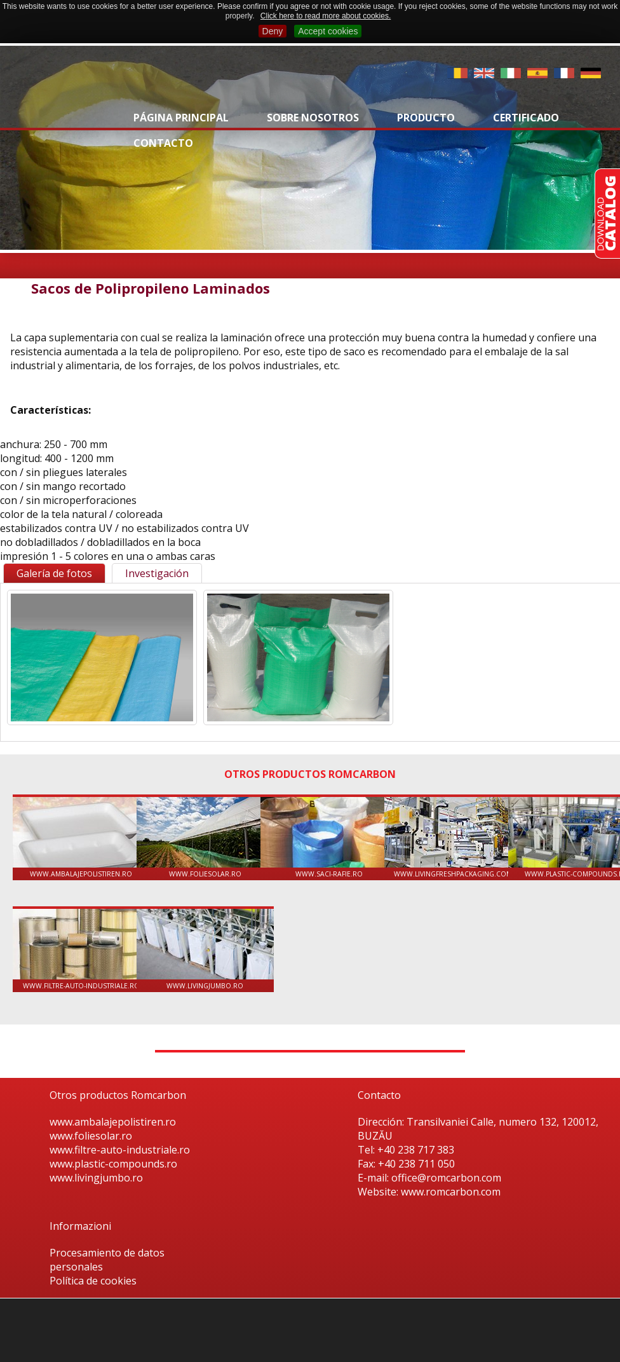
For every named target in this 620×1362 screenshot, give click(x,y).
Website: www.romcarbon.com (429, 1192)
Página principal (181, 118)
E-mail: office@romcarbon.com (429, 1178)
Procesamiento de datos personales (107, 1260)
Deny (272, 31)
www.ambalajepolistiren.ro (81, 837)
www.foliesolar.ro (205, 837)
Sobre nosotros (313, 118)
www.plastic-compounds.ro (113, 1164)
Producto (426, 118)
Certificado (526, 118)
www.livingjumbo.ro (205, 949)
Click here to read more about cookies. (325, 15)
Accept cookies (328, 31)
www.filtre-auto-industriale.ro (81, 949)
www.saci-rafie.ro (329, 837)
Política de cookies (93, 1281)
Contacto (163, 143)
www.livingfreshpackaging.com (453, 837)
